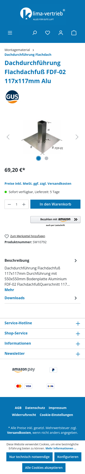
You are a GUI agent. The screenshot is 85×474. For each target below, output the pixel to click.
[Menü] (10, 32)
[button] (55, 221)
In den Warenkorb (55, 204)
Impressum (58, 408)
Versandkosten (19, 432)
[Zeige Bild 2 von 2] (46, 158)
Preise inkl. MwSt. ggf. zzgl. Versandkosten (38, 183)
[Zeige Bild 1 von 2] (38, 158)
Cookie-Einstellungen (56, 415)
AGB (18, 408)
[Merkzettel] (47, 32)
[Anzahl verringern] (9, 204)
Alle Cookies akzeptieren (44, 467)
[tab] (41, 275)
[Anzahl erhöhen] (24, 204)
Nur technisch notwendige (29, 457)
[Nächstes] (77, 137)
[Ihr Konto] (60, 32)
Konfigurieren (67, 457)
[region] (42, 137)
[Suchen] (34, 32)
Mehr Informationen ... (61, 448)
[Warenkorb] (73, 32)
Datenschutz (35, 408)
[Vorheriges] (8, 137)
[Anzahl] (16, 204)
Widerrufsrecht (24, 415)
